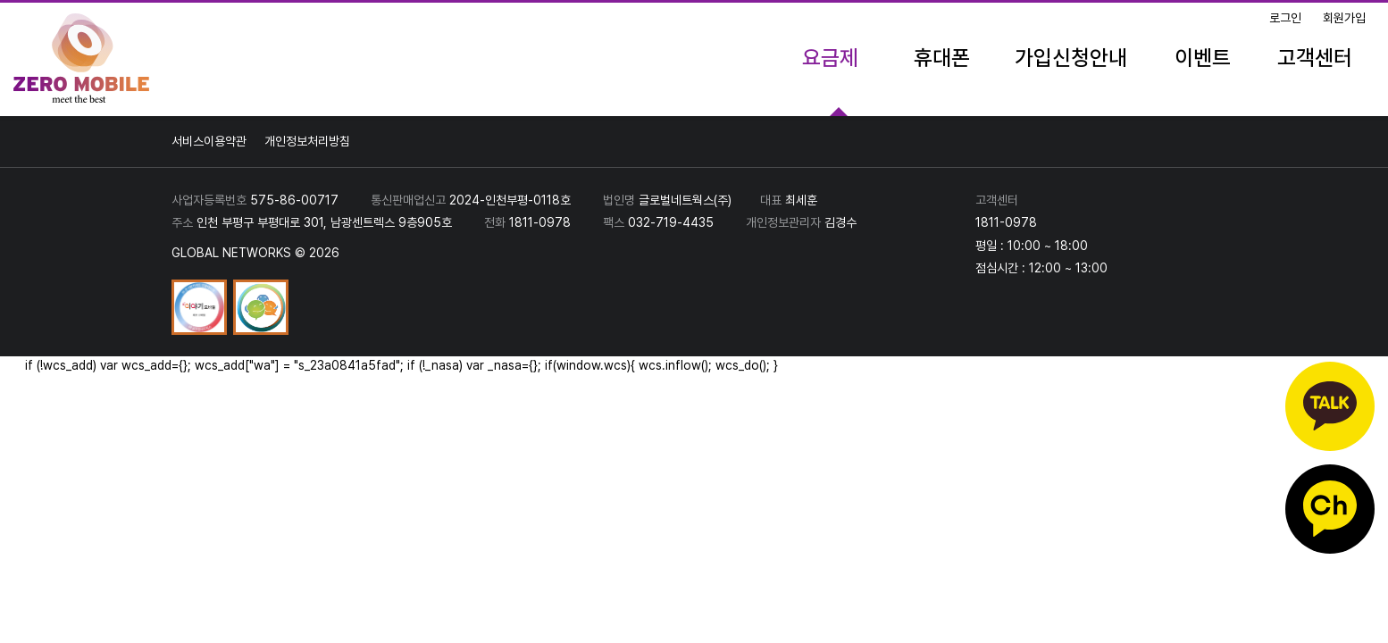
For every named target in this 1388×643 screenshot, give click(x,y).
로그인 (1285, 18)
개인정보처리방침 (307, 141)
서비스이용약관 (209, 141)
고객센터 (1314, 58)
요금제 (830, 58)
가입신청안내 (1071, 58)
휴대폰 (942, 58)
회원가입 (1344, 18)
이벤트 (1203, 58)
